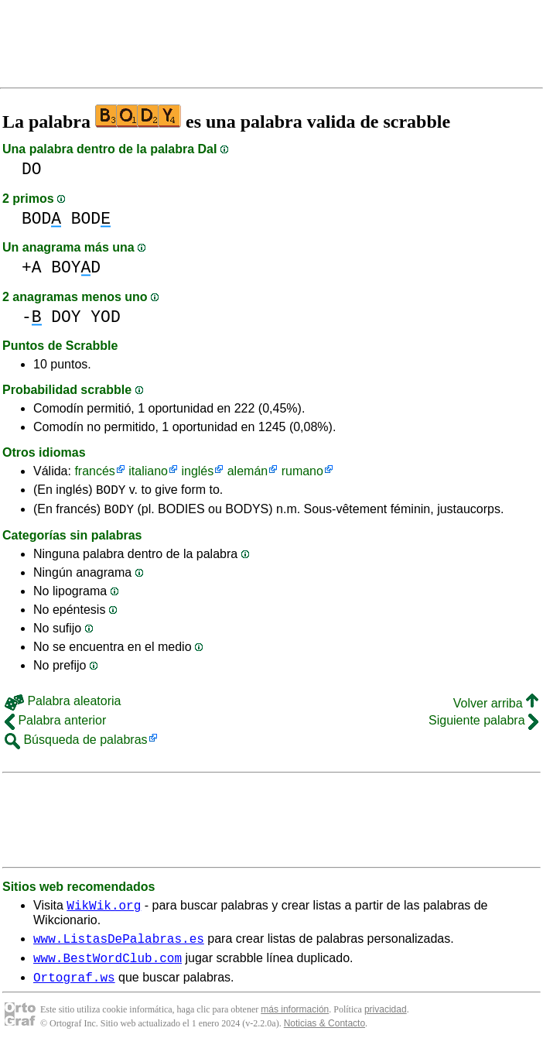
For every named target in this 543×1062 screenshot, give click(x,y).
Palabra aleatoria (63, 705)
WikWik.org (104, 911)
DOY (65, 317)
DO (32, 169)
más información (295, 1023)
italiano (148, 471)
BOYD (76, 267)
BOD (41, 218)
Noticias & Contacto (324, 1037)
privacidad (385, 1023)
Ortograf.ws (74, 990)
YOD (105, 317)
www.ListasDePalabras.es (118, 947)
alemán (247, 471)
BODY (110, 491)
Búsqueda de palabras (76, 744)
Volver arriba (495, 707)
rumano (302, 471)
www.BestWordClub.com (107, 969)
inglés (197, 471)
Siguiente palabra (483, 724)
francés (94, 471)
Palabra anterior (55, 724)
